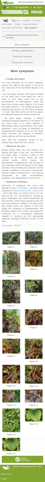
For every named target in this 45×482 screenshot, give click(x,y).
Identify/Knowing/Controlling (30, 2)
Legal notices (6, 474)
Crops (16, 20)
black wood (38, 191)
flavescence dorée (23, 191)
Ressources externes (22, 62)
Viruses (18, 24)
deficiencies (35, 193)
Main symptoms (30, 28)
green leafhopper (20, 188)
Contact (4, 479)
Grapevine (26, 20)
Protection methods (22, 56)
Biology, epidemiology (22, 50)
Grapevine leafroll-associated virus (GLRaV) (22, 36)
